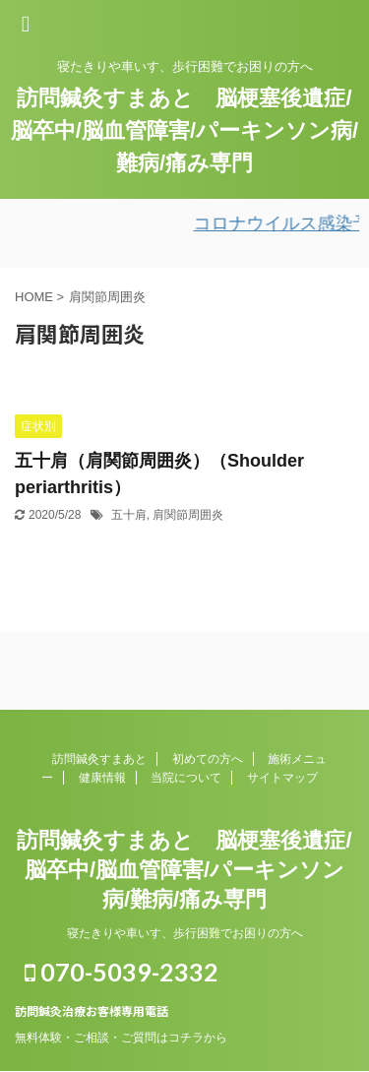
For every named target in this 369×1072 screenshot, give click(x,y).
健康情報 (102, 778)
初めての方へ (207, 759)
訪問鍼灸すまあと (99, 759)
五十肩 (129, 515)
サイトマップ (282, 778)
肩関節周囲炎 (188, 515)
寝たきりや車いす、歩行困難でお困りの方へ (185, 933)
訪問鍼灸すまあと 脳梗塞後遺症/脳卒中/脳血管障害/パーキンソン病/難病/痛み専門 (184, 130)
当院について (186, 778)
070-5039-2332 (121, 971)
